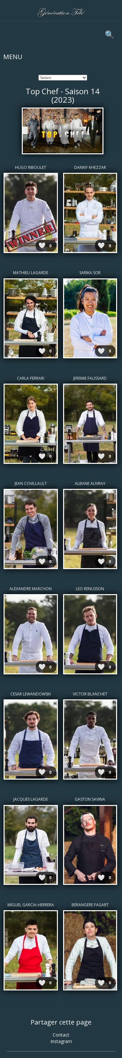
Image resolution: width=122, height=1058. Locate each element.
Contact (61, 1035)
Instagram (61, 1041)
